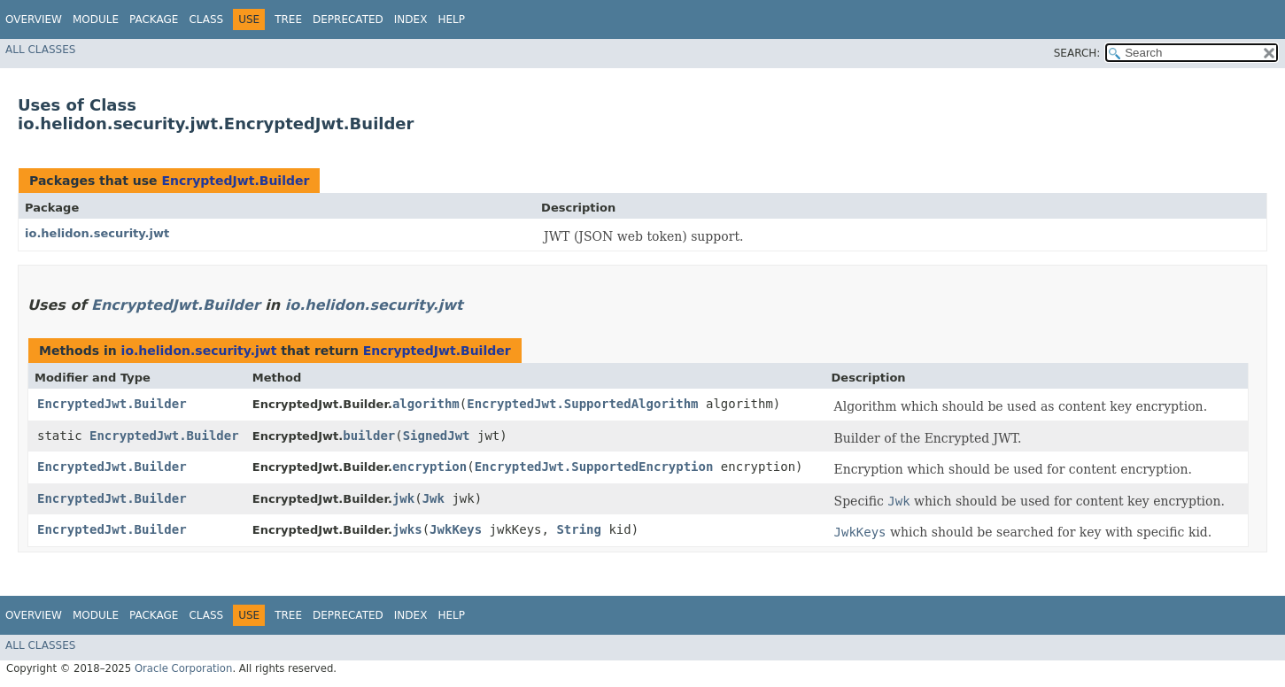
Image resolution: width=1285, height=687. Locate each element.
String (578, 529)
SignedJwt (436, 435)
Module (96, 19)
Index (411, 19)
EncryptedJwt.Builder (235, 181)
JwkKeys (456, 529)
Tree (288, 19)
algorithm (426, 404)
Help (451, 19)
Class (206, 19)
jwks (407, 529)
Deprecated (348, 19)
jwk (403, 498)
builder (369, 435)
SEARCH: (1077, 53)
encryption (429, 466)
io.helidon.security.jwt (97, 233)
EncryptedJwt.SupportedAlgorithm (582, 404)
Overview (33, 19)
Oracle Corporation (184, 668)
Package (153, 19)
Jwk (433, 498)
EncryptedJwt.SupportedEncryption (594, 466)
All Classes (40, 49)
